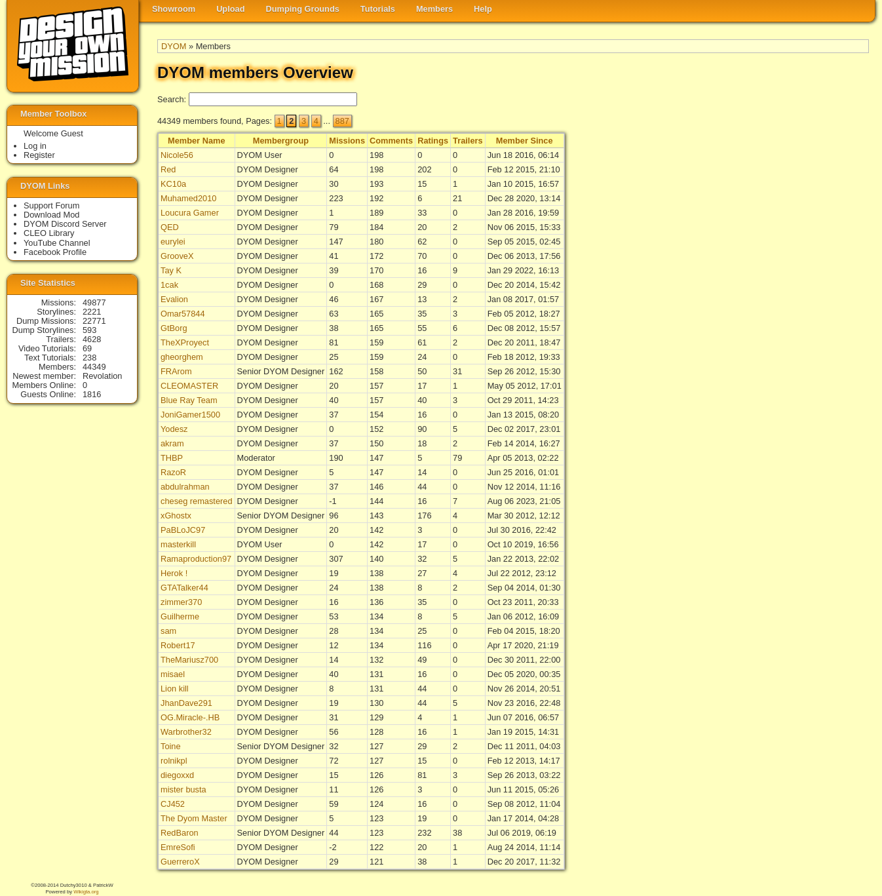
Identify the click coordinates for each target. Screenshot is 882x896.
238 (89, 357)
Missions (347, 141)
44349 (94, 367)
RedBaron (180, 833)
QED (170, 227)
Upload (230, 9)
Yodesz (174, 429)
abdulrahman (185, 487)
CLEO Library (49, 233)
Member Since (524, 141)
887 (342, 121)
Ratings (432, 141)
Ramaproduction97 (196, 559)
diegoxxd (177, 775)
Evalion (174, 299)
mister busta (183, 789)
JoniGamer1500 (190, 414)
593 (89, 330)
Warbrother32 (186, 732)
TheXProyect (185, 342)
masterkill (178, 544)
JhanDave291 (186, 703)
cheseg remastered (197, 501)
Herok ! (174, 573)
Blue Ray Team (189, 400)
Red (168, 169)
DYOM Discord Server (65, 224)
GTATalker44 (184, 588)
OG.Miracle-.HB (190, 717)
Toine (171, 746)
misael (173, 674)
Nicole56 (177, 155)
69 (87, 348)
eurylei (173, 241)
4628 (92, 339)
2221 (92, 312)
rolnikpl (174, 761)
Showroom (173, 9)
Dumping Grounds (302, 9)
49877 (94, 302)
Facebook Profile (55, 252)
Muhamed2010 (188, 198)
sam (168, 631)
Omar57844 (183, 314)
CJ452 (173, 804)
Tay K (171, 270)
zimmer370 (181, 602)
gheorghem (182, 357)
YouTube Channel (57, 243)
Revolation (102, 376)
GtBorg (174, 328)
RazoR (173, 472)
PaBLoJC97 (183, 530)
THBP (172, 458)
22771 (94, 321)
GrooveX (177, 256)
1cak (169, 285)
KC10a (173, 184)
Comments (391, 141)
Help (483, 9)
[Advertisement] (816, 335)
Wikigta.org (85, 892)
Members (434, 9)
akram (172, 443)
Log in (35, 146)
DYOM (173, 46)
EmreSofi (178, 847)
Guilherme (180, 616)
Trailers (468, 141)
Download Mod (51, 215)
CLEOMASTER (189, 386)
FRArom (176, 371)
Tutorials (377, 9)
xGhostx (176, 515)
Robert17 (178, 645)
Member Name (196, 141)
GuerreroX (180, 862)
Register (39, 155)
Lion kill (175, 688)
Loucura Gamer (190, 213)
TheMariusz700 (189, 660)
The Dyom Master (194, 818)
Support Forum (51, 205)
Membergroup (281, 141)
